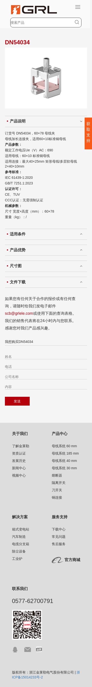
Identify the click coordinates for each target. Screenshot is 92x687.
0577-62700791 (32, 601)
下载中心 (59, 529)
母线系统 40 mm (64, 461)
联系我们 (20, 589)
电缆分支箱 (20, 544)
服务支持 (59, 517)
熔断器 (57, 475)
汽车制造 (19, 537)
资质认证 (19, 453)
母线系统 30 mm (64, 468)
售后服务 (59, 544)
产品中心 (59, 434)
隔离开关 (59, 483)
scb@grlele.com (19, 313)
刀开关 (57, 490)
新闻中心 (19, 468)
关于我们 (20, 434)
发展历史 (19, 461)
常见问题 (59, 537)
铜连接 (57, 497)
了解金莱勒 (20, 446)
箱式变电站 (20, 529)
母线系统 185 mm (65, 453)
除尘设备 (19, 551)
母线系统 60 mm (64, 446)
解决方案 (20, 517)
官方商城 (72, 560)
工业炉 (17, 559)
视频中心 (19, 475)
